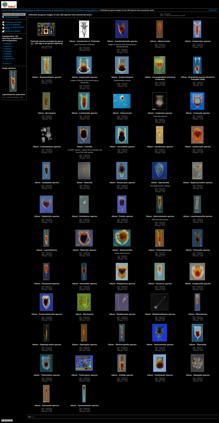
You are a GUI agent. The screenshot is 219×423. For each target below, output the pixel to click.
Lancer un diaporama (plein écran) (14, 28)
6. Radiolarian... (8, 56)
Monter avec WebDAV (12, 31)
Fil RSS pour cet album (13, 22)
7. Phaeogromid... (9, 58)
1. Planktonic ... (8, 44)
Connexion (212, 10)
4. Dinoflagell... (8, 51)
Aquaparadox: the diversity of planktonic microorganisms (76, 10)
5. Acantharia (7, 54)
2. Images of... (7, 46)
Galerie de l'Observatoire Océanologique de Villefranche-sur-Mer (26, 10)
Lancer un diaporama (12, 24)
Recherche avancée (12, 17)
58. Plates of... (7, 63)
